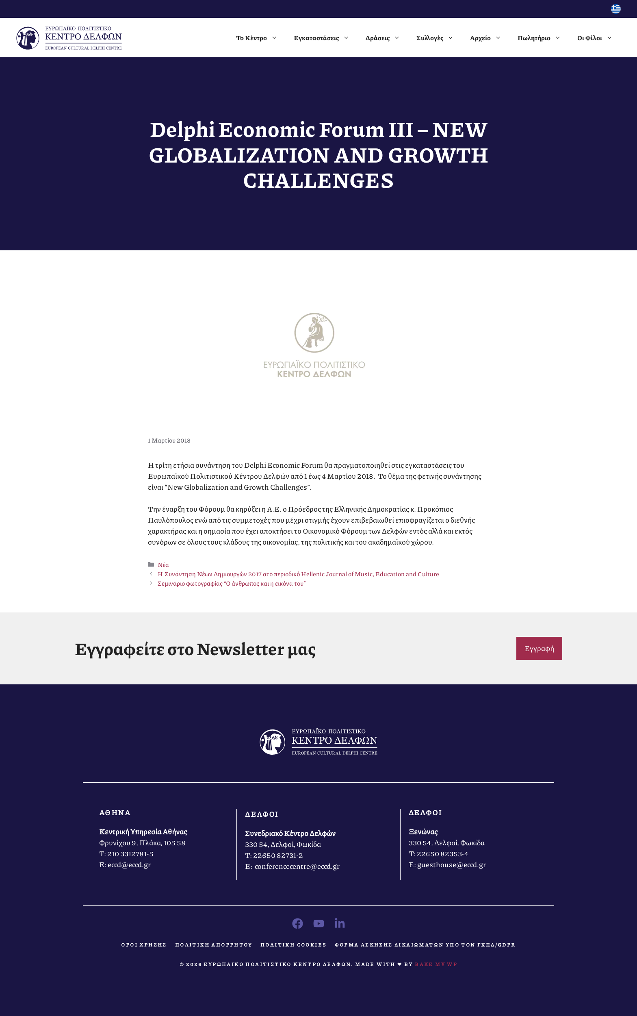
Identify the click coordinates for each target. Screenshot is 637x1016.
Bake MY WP (436, 964)
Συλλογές (439, 38)
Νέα (163, 564)
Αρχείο (489, 38)
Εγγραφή (539, 648)
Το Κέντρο (261, 38)
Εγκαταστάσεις (326, 38)
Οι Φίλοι (599, 38)
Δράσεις (387, 38)
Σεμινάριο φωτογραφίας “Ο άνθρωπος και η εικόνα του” (232, 583)
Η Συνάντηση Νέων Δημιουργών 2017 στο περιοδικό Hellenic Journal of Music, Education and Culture (298, 573)
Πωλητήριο (543, 38)
